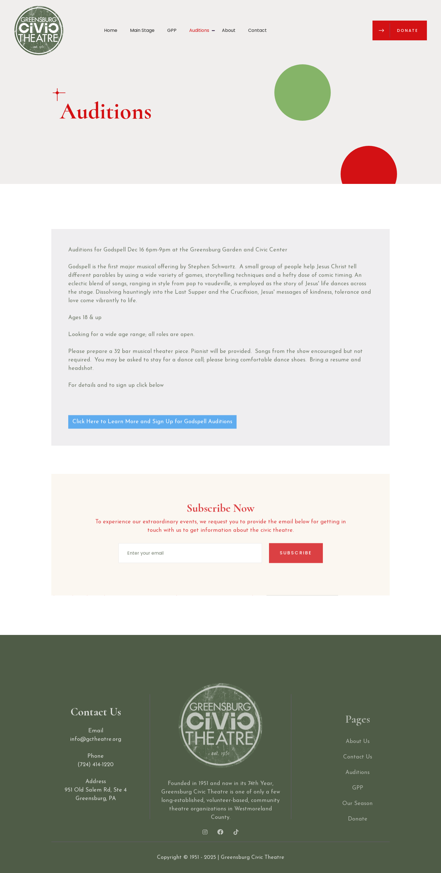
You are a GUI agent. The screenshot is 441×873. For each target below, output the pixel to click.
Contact (257, 30)
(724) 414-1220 (96, 775)
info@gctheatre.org (95, 750)
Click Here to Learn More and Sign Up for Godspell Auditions (152, 432)
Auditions (199, 30)
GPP (172, 30)
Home (110, 30)
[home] (38, 31)
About (228, 30)
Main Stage (142, 30)
